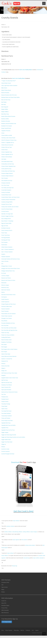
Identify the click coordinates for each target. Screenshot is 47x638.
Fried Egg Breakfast (5, 237)
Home (2, 630)
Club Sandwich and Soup (6, 180)
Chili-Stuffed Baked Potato (7, 161)
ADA (2, 584)
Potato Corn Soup (5, 332)
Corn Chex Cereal (5, 185)
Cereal (2, 133)
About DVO (3, 603)
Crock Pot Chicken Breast (6, 209)
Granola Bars (4, 244)
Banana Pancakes (5, 92)
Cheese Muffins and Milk (6, 135)
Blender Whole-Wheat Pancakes (8, 116)
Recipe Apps (16, 630)
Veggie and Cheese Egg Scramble (8, 434)
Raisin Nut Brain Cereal (6, 339)
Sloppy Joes (4, 370)
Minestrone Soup (5, 287)
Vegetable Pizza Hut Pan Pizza (8, 430)
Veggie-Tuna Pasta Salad (6, 442)
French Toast (4, 232)
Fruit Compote (4, 242)
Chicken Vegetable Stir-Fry (7, 154)
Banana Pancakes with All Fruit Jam (9, 95)
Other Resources (5, 612)
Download (15, 462)
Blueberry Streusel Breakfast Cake (8, 123)
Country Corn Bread (5, 192)
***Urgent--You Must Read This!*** (8, 80)
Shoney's (3, 363)
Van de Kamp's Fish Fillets (7, 420)
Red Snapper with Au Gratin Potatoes (9, 349)
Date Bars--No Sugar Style (7, 213)
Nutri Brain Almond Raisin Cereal (8, 294)
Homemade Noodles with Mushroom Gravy (10, 259)
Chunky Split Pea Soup (6, 168)
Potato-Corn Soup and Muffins (7, 335)
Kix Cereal (3, 273)
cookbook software (10, 526)
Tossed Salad (4, 406)
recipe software (16, 520)
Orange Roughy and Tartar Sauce (8, 304)
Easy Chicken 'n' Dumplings (7, 221)
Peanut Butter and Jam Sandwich (8, 313)
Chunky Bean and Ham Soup (7, 164)
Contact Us (3, 600)
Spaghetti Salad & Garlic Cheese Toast (9, 377)
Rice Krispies (4, 351)
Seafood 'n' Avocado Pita (6, 358)
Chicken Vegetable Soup (6, 152)
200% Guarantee (5, 610)
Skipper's (3, 368)
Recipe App (14, 565)
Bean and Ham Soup (5, 99)
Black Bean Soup (5, 114)
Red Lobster (4, 344)
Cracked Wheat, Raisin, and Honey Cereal (10, 197)
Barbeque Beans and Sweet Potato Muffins (10, 97)
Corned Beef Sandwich (6, 190)
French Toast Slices (5, 235)
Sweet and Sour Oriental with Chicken (9, 392)
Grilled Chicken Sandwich (6, 247)
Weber (2, 589)
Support (36, 630)
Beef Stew (3, 104)
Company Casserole (5, 183)
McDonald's (3, 282)
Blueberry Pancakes (5, 121)
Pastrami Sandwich (5, 308)
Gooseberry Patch (5, 582)
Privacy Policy (4, 607)
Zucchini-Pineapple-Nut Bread (7, 453)
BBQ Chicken (4, 87)
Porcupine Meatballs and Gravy (8, 323)
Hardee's (3, 254)
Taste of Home (4, 587)
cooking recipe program (30, 545)
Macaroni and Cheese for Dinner (8, 280)
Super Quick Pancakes (6, 389)
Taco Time (3, 394)
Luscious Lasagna (5, 275)
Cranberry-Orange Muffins (7, 202)
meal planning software (17, 531)
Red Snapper (4, 346)
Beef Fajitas (3, 102)
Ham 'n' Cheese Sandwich (7, 251)
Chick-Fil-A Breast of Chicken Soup (8, 140)
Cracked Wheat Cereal (6, 194)
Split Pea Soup (4, 380)
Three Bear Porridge (5, 404)
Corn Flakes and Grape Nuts (7, 187)
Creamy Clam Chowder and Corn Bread (9, 206)
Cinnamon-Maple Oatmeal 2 (7, 175)
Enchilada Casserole (5, 228)
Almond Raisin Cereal (6, 83)
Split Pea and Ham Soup (6, 382)
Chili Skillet (3, 159)
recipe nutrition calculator (38, 557)
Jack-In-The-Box (4, 261)
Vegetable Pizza (4, 427)
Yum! (33, 630)
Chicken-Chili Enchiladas (6, 156)
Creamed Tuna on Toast (6, 204)
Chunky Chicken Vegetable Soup (8, 166)
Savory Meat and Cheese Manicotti (8, 356)
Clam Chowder (4, 178)
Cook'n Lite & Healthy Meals (18, 78)
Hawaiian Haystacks (5, 256)
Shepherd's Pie (4, 361)
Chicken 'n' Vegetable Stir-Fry (7, 142)
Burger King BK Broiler (6, 128)
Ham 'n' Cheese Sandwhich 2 (7, 249)
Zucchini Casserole (5, 451)
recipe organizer (15, 539)
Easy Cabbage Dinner (6, 218)
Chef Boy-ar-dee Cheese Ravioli (8, 137)
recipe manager (33, 531)
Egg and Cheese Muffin (6, 223)
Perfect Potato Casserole (6, 316)
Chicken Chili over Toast (6, 147)
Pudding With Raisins (6, 337)
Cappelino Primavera (5, 130)
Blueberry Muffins (5, 118)
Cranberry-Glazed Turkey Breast (8, 199)
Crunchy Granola (5, 211)
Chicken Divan (4, 149)
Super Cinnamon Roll (6, 387)
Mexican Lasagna (5, 285)
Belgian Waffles (4, 109)
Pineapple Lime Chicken (6, 318)
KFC (2, 263)
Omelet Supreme (5, 299)
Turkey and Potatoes (5, 418)
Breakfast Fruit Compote (6, 125)
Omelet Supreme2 (5, 301)
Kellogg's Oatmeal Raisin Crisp (8, 270)
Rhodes (3, 592)
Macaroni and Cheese (6, 278)
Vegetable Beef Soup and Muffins (8, 425)
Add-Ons (22, 630)
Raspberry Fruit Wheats (6, 342)
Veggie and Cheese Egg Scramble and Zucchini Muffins (13, 437)
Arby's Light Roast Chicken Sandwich (9, 85)
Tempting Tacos (4, 396)
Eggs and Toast (4, 225)
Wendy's (3, 446)
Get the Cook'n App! (24, 511)
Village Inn (3, 444)
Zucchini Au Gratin (5, 449)
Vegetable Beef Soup (5, 423)
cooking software (26, 531)
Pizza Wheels (4, 320)
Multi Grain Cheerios (5, 289)
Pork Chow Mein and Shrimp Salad (8, 327)
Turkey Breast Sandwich (6, 415)
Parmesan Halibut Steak (6, 306)
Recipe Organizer (8, 630)
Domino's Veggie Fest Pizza (7, 216)
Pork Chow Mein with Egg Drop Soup (9, 330)
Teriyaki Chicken (4, 401)
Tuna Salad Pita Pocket (6, 411)
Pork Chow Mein (4, 325)
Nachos (3, 292)
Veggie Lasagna (4, 432)
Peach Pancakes (5, 311)
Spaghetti (3, 375)
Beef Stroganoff (4, 106)
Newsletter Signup (5, 605)
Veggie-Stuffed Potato (6, 439)
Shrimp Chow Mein (5, 365)
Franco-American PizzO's (6, 230)
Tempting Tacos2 (5, 399)
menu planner (24, 539)
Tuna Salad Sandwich (6, 413)
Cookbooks (28, 630)
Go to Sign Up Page (6, 621)
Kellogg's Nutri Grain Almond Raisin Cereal (10, 268)
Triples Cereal (4, 408)
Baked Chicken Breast (6, 90)
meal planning (26, 557)
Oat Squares (4, 297)
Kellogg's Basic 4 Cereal (6, 266)
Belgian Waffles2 (5, 111)
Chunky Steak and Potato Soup (8, 171)
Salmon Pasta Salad (5, 354)
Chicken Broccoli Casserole (7, 145)
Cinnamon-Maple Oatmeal (7, 173)
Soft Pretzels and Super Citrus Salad (9, 373)
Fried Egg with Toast (5, 240)
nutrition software (8, 531)
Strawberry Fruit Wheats (6, 384)
